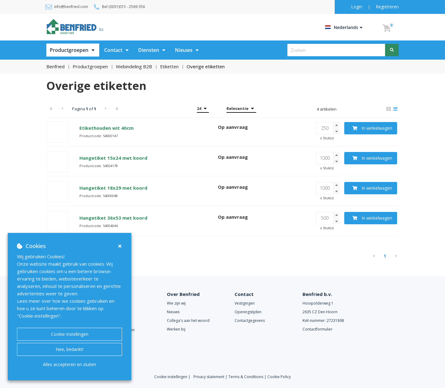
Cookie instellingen (69, 334)
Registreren (387, 7)
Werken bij (176, 329)
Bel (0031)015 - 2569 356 (123, 6)
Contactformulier (318, 329)
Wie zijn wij (176, 303)
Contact (113, 50)
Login (357, 7)
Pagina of (84, 108)
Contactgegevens (250, 320)
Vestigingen (245, 303)
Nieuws (184, 50)
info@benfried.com (71, 6)
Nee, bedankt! (69, 349)
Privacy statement (209, 376)
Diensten (148, 50)
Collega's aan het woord (188, 320)
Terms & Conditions (245, 376)
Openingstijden (248, 311)
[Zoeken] (392, 50)
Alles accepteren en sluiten (69, 364)
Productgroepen (69, 50)
